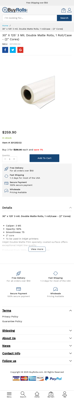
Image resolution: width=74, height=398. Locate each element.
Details (7, 207)
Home (5, 25)
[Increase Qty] (14, 159)
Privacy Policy (10, 316)
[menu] (9, 393)
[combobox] (29, 18)
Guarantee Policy (12, 321)
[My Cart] (63, 10)
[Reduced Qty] (5, 159)
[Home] (37, 392)
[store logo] (14, 10)
